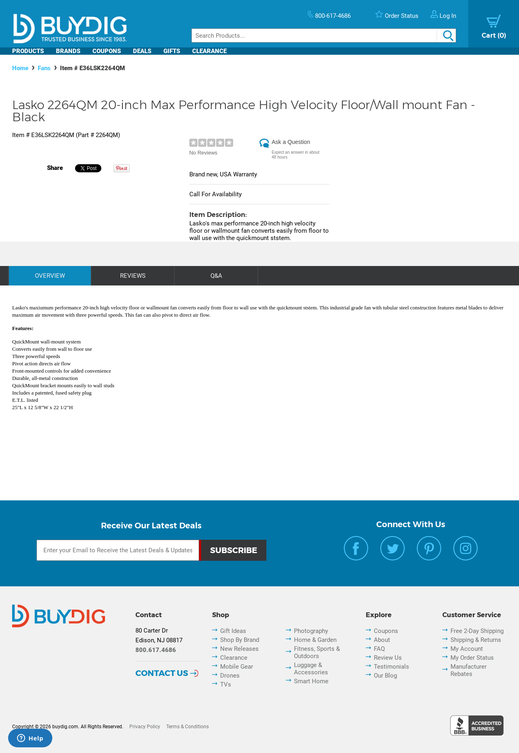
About (382, 640)
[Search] (323, 35)
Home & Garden (315, 640)
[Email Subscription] (117, 550)
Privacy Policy (144, 726)
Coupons (106, 51)
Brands (68, 51)
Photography (311, 631)
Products (28, 51)
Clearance (209, 51)
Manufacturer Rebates (468, 670)
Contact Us (161, 673)
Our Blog (385, 675)
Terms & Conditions (187, 726)
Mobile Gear (236, 666)
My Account (466, 648)
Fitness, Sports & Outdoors (317, 652)
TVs (225, 684)
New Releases (239, 648)
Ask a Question (291, 142)
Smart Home (311, 681)
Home (20, 68)
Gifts (171, 51)
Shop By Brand (239, 640)
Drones (230, 675)
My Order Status (472, 657)
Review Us (388, 657)
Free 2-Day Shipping (477, 631)
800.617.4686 (155, 650)
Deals (142, 51)
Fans (44, 68)
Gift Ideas (233, 631)
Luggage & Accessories (311, 668)
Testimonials (391, 666)
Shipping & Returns (475, 640)
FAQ (379, 648)
